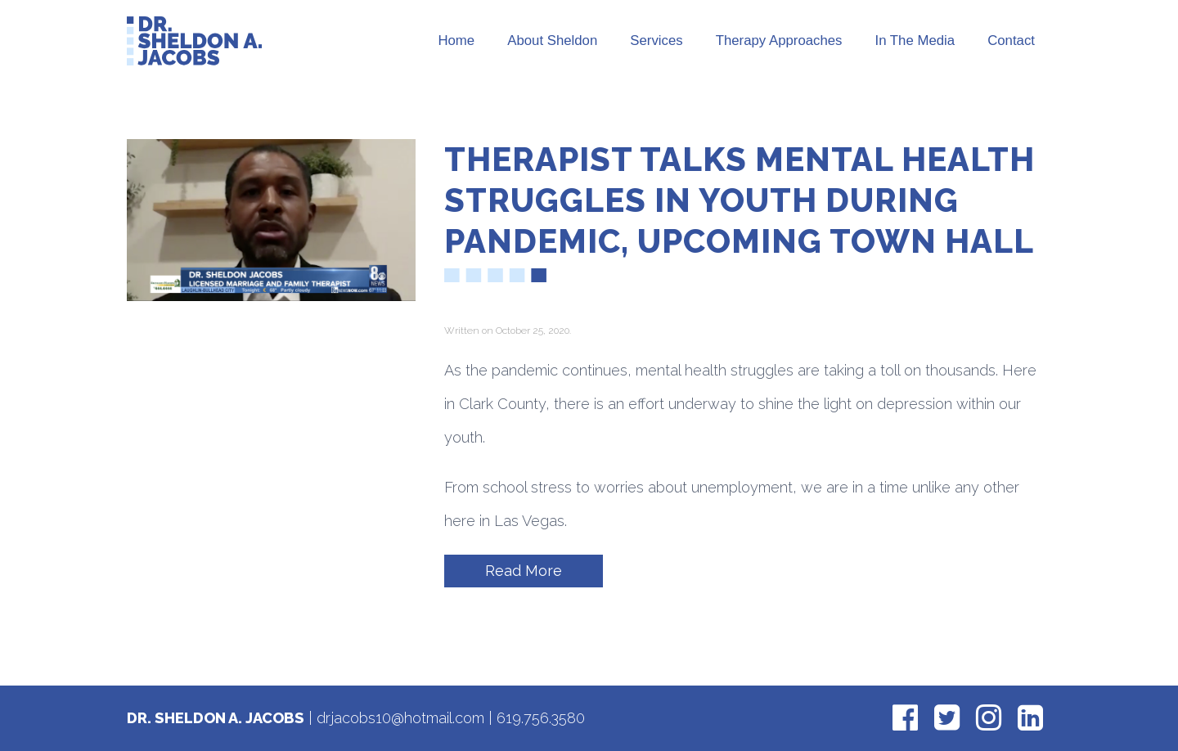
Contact (1011, 40)
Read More (523, 570)
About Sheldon (552, 40)
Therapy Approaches (779, 40)
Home (456, 40)
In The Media (915, 40)
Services (656, 40)
